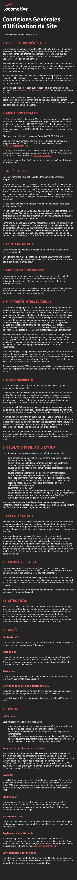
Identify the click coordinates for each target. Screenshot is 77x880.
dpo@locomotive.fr (42, 155)
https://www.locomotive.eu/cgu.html (29, 90)
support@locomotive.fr (45, 846)
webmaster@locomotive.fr (15, 146)
